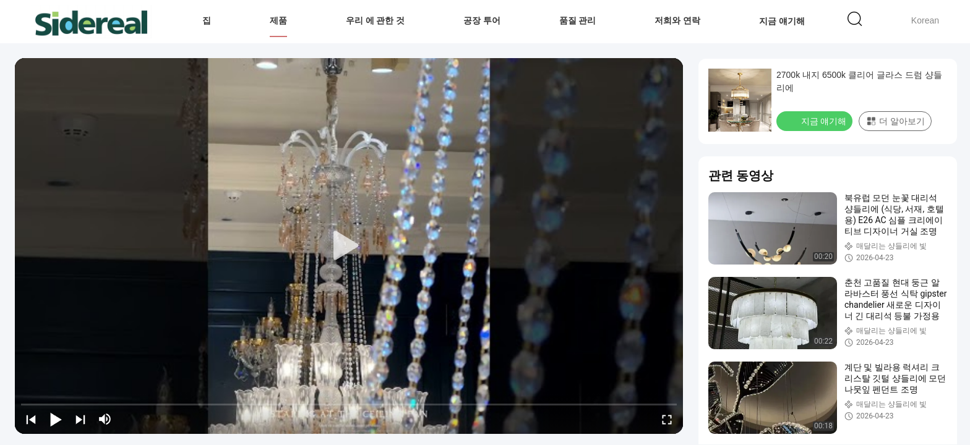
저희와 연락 (677, 20)
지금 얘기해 (782, 20)
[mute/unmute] (105, 419)
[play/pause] (55, 419)
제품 (278, 20)
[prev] (31, 419)
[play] (348, 246)
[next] (80, 419)
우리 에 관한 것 (375, 20)
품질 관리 (577, 20)
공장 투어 (481, 20)
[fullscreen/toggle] (667, 419)
